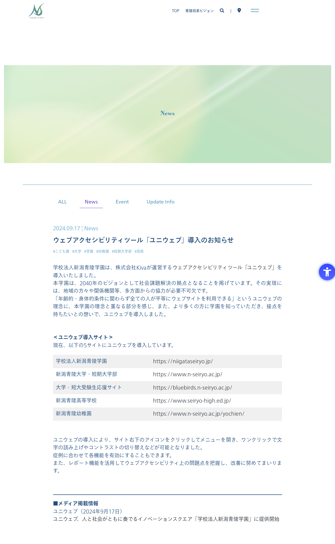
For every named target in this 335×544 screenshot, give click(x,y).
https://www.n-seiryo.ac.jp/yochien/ (199, 413)
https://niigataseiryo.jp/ (183, 361)
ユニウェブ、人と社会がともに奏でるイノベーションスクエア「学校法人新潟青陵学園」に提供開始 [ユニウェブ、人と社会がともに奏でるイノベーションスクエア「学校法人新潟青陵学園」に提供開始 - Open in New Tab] (166, 519)
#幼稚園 (102, 251)
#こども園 (61, 251)
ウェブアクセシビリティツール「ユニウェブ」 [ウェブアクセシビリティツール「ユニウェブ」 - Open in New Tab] (224, 267)
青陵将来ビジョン (199, 11)
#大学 (76, 251)
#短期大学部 (122, 251)
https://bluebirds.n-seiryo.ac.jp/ (192, 387)
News (91, 201)
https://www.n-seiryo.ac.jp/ (188, 374)
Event (122, 201)
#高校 (139, 251)
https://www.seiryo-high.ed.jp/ (192, 400)
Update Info (161, 201)
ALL (62, 201)
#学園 (88, 251)
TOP (175, 11)
